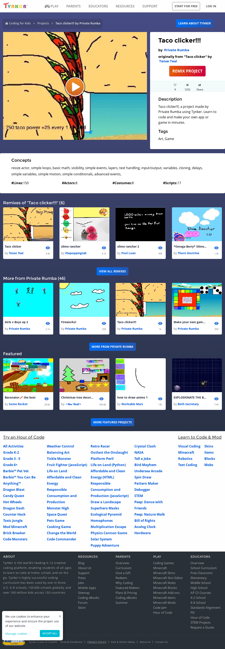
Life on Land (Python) (108, 465)
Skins (208, 446)
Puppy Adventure (105, 545)
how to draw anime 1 (132, 398)
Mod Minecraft (15, 527)
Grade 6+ (10, 465)
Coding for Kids (20, 23)
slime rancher (71, 246)
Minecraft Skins (164, 573)
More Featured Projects (112, 422)
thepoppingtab (75, 253)
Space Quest (57, 514)
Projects (43, 23)
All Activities (13, 446)
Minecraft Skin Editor (168, 578)
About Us (84, 568)
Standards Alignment (205, 607)
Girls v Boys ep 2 (16, 322)
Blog (81, 563)
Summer (122, 602)
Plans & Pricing (126, 593)
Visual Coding (189, 446)
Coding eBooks (88, 598)
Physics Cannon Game (109, 533)
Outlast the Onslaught (109, 452)
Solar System (101, 539)
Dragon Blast (14, 490)
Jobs (81, 583)
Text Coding (187, 465)
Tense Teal (168, 61)
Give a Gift (123, 573)
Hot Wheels (12, 502)
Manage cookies (16, 634)
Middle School (201, 583)
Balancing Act (58, 452)
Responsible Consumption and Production (62, 496)
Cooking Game (59, 527)
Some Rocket (18, 404)
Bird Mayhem (145, 465)
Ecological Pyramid (106, 514)
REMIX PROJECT (187, 71)
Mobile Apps (87, 588)
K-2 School (198, 598)
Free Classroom (202, 573)
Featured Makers (128, 588)
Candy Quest (13, 496)
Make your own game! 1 (190, 322)
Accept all (50, 633)
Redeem (121, 578)
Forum (83, 602)
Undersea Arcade (148, 471)
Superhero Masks (105, 508)
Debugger (142, 490)
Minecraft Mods (164, 602)
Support (83, 573)
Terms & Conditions (71, 641)
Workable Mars (132, 404)
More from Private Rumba (112, 347)
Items (209, 452)
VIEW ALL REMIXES (112, 271)
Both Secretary (188, 404)
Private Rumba (176, 50)
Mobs (208, 465)
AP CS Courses (201, 593)
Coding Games (163, 563)
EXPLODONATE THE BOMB (190, 398)
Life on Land (57, 471)
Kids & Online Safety (123, 641)
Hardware (142, 533)
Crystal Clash (145, 446)
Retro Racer (100, 446)
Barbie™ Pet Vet (16, 471)
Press (82, 578)
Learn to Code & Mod (199, 437)
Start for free (186, 6)
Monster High (58, 508)
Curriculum (123, 568)
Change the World (61, 533)
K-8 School (198, 602)
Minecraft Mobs (164, 583)
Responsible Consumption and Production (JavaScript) (110, 489)
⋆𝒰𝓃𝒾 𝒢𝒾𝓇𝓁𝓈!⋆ (73, 404)
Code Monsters (15, 539)
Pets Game (55, 520)
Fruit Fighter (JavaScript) (67, 465)
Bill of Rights (144, 520)
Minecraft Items (164, 598)
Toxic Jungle (12, 520)
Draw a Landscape (106, 502)
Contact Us (161, 641)
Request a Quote (202, 627)
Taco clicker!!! (126, 322)
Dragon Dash (14, 508)
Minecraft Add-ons (166, 593)
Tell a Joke (142, 459)
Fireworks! (68, 322)
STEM (138, 496)
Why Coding (124, 583)
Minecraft (186, 452)
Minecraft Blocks (165, 588)
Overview (122, 563)
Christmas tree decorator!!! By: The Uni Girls (77, 398)
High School (199, 588)
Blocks (209, 459)
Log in (211, 6)
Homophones (102, 520)
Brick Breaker (14, 533)
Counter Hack (14, 514)
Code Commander (61, 539)
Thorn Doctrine (188, 253)
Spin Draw (142, 477)
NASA (138, 452)
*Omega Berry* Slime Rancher (190, 246)
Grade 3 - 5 (11, 459)
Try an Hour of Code (23, 437)
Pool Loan (128, 253)
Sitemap (84, 593)
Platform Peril (102, 459)
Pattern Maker (146, 483)
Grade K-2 (11, 452)
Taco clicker (13, 246)
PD (193, 612)
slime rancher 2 (128, 246)
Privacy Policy (96, 641)
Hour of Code (162, 612)
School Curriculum (204, 568)
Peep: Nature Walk (149, 514)
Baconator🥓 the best (20, 398)
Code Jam (160, 607)
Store (81, 607)
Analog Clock (145, 527)
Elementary (199, 578)
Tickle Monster (59, 459)
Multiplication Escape (108, 527)
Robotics (185, 459)
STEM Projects (201, 622)
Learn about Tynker (194, 23)
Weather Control (60, 446)
